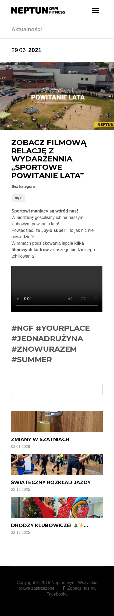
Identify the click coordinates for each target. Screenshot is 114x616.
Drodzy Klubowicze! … (49, 525)
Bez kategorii (23, 186)
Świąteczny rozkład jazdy (51, 482)
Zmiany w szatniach (40, 439)
